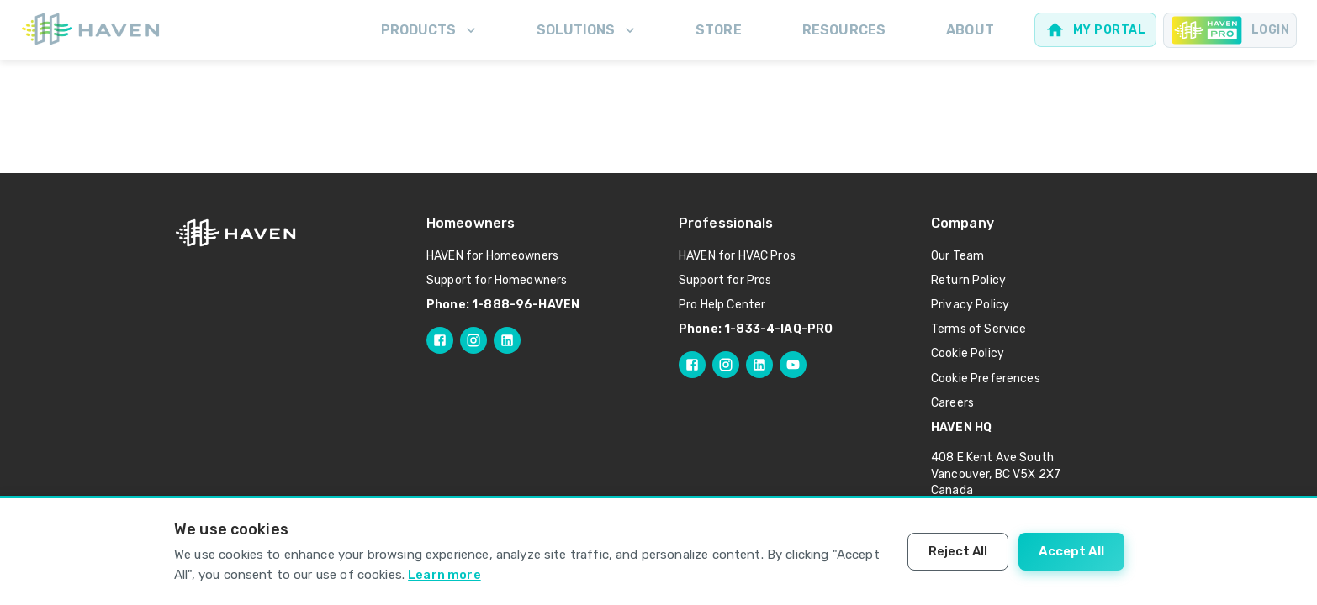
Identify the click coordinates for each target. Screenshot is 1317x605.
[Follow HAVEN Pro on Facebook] (692, 364)
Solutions (587, 30)
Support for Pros (725, 280)
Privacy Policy (970, 304)
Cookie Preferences (985, 378)
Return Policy (968, 280)
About (970, 30)
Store (719, 30)
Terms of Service (978, 329)
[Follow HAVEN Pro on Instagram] (725, 364)
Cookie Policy (967, 353)
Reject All (957, 551)
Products (430, 30)
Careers (952, 403)
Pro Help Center (722, 304)
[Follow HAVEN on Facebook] (439, 340)
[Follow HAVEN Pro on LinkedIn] (759, 364)
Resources (844, 30)
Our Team (957, 256)
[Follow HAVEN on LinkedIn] (507, 340)
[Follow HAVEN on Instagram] (473, 340)
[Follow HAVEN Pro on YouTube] (793, 364)
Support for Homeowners (496, 280)
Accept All (1071, 551)
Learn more (444, 574)
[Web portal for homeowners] (1095, 30)
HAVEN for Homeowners (492, 256)
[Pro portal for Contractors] (1230, 30)
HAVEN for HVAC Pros (737, 256)
